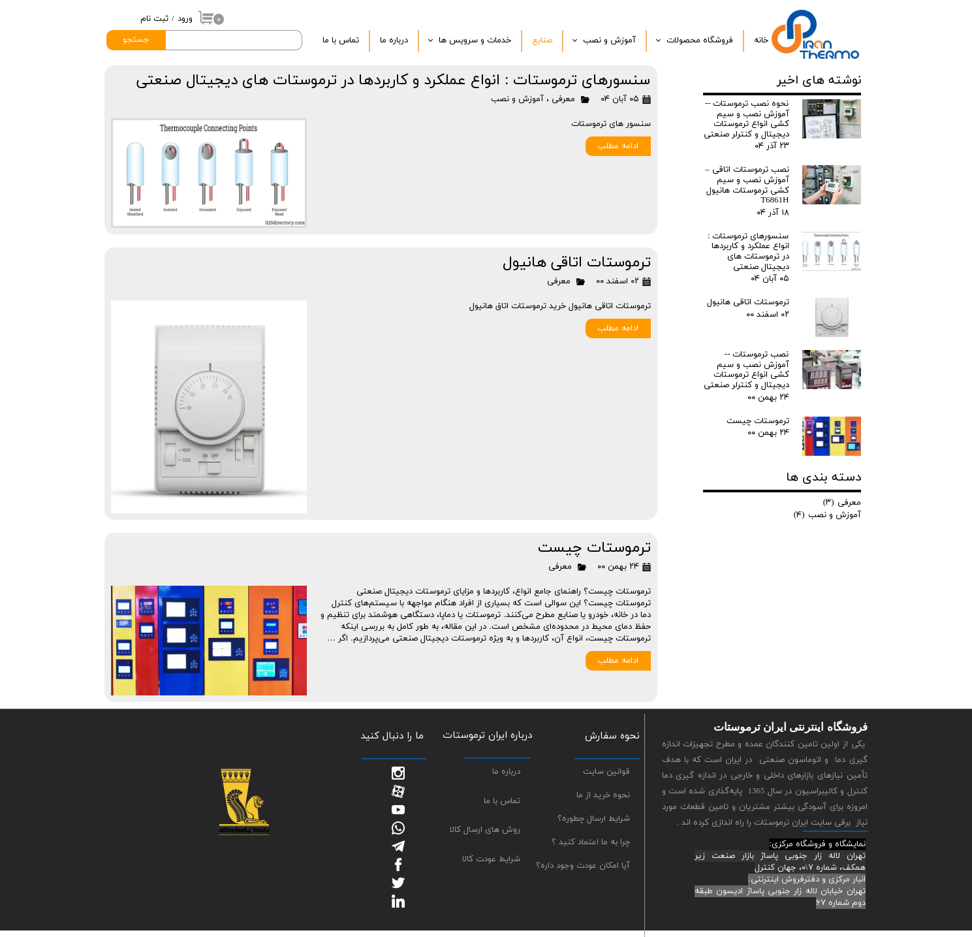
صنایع (542, 40)
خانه (761, 40)
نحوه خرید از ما (603, 795)
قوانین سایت (606, 772)
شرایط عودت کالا (491, 859)
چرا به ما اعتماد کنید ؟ (591, 842)
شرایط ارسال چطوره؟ (593, 819)
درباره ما (506, 772)
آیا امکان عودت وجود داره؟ (583, 866)
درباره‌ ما (394, 40)
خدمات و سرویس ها (475, 40)
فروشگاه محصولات (699, 40)
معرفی (563, 99)
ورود (185, 19)
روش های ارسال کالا (485, 830)
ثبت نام (154, 19)
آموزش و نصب (609, 40)
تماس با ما (340, 40)
